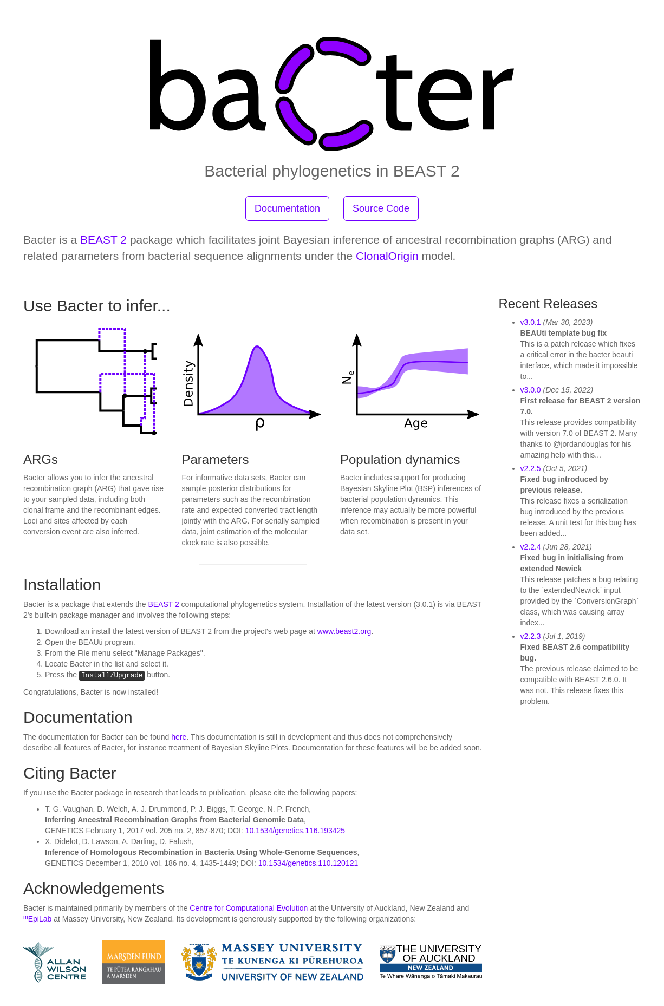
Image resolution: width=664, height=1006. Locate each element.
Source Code (381, 208)
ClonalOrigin (387, 256)
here (178, 737)
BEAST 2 (103, 239)
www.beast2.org (344, 631)
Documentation (287, 208)
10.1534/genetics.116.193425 (295, 830)
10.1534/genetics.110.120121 (308, 863)
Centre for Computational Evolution (249, 908)
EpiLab (37, 918)
